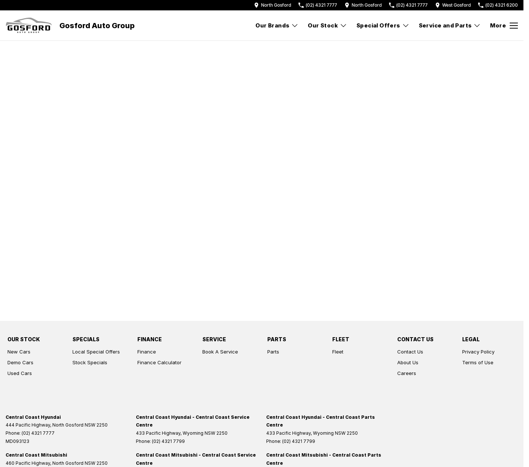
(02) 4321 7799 (168, 441)
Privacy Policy (478, 352)
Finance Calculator (159, 362)
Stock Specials (89, 362)
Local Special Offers (96, 352)
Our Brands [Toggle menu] (276, 25)
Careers (406, 373)
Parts (273, 352)
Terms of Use (477, 362)
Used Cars (19, 373)
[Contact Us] (272, 5)
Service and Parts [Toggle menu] (450, 25)
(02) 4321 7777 (38, 433)
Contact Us (410, 352)
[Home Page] (29, 25)
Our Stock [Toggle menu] (327, 25)
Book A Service (220, 352)
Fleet (337, 352)
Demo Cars (20, 362)
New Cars (18, 352)
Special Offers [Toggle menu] (382, 25)
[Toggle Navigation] (504, 25)
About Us (407, 362)
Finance (146, 352)
